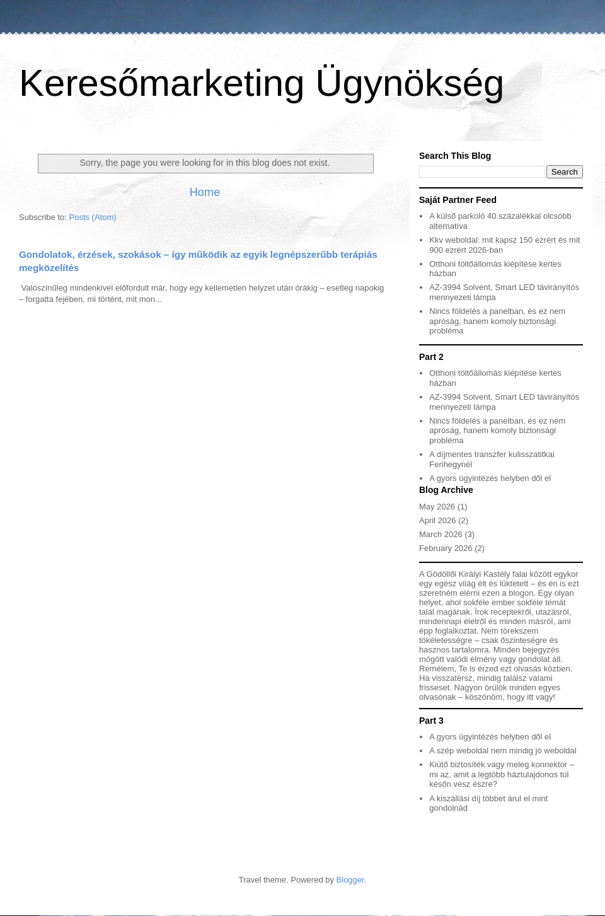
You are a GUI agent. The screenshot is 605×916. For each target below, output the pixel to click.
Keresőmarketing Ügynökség (261, 83)
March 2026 (441, 534)
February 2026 (446, 548)
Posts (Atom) (93, 217)
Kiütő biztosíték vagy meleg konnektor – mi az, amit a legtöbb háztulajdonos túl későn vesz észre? (501, 774)
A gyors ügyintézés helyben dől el (490, 478)
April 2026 (437, 520)
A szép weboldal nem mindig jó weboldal (502, 750)
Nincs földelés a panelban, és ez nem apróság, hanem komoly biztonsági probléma (497, 320)
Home (205, 192)
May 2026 (437, 506)
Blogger (350, 879)
